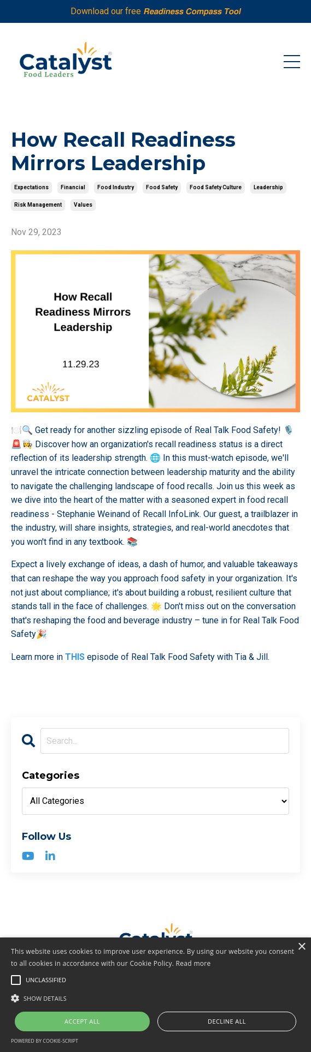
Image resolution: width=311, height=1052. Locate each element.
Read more (193, 963)
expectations (31, 187)
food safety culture (216, 187)
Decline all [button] (227, 1021)
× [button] (301, 947)
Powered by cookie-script (44, 1040)
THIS (75, 657)
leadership (268, 187)
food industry (115, 187)
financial (73, 187)
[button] (155, 998)
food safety (162, 187)
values (83, 205)
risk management (38, 205)
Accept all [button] (82, 1021)
